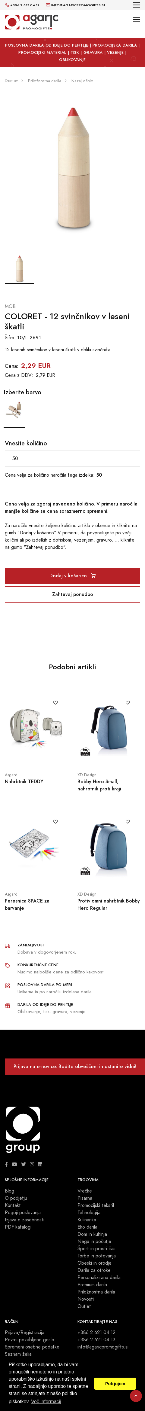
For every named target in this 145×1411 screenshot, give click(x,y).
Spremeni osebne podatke (32, 1347)
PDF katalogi (18, 1227)
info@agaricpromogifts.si (102, 1347)
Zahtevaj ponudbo (72, 594)
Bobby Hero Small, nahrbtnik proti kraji (99, 785)
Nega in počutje (94, 1241)
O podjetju (16, 1198)
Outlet (84, 1306)
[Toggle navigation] (136, 5)
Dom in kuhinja (92, 1234)
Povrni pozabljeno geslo (29, 1339)
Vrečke (84, 1191)
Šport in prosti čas (96, 1248)
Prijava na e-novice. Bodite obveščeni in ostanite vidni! (75, 1066)
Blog (9, 1191)
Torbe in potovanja (96, 1256)
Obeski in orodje (94, 1263)
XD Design (86, 775)
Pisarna (84, 1198)
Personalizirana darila (99, 1277)
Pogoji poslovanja (23, 1212)
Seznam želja (18, 1354)
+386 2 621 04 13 (96, 1339)
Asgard (11, 775)
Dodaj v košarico (72, 575)
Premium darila (92, 1284)
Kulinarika (86, 1220)
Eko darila (87, 1227)
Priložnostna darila (96, 1292)
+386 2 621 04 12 (96, 1332)
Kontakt (13, 1205)
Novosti (85, 1299)
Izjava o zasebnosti (24, 1220)
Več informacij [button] (46, 1401)
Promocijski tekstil (95, 1205)
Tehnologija (88, 1212)
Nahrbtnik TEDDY (24, 781)
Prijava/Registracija (24, 1332)
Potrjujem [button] (115, 1383)
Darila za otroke (94, 1270)
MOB (10, 306)
